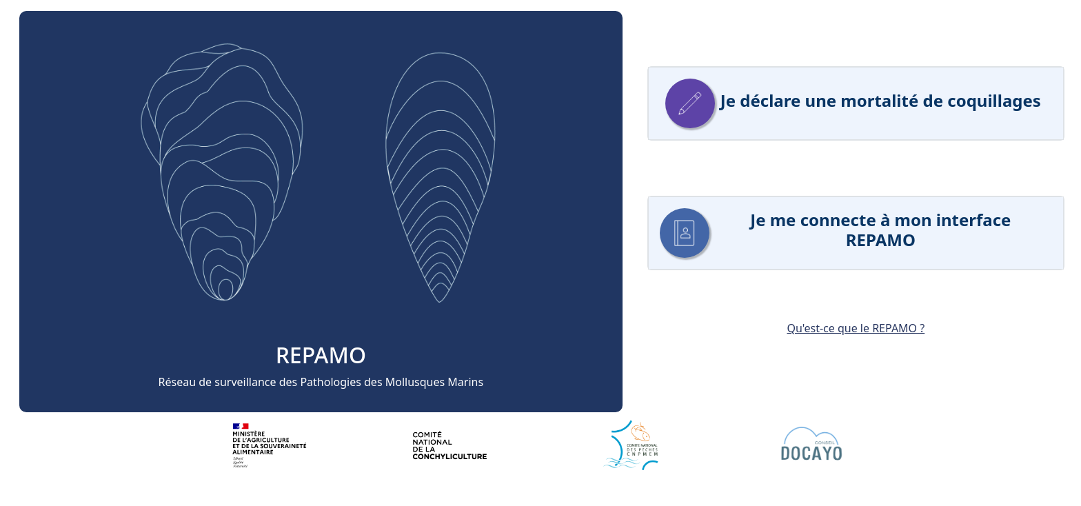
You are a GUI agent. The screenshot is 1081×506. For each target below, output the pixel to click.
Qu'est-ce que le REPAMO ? (856, 328)
